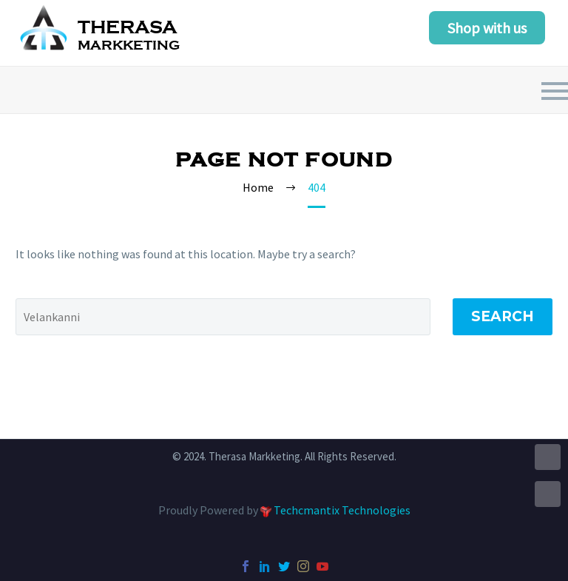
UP (548, 457)
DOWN (548, 494)
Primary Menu (554, 91)
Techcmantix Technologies (342, 510)
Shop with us (487, 28)
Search (502, 316)
